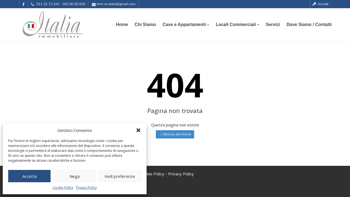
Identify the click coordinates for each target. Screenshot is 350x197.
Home (122, 24)
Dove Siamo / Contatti (309, 24)
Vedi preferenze (119, 176)
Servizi (273, 24)
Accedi (320, 4)
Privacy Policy (86, 187)
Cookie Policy (62, 187)
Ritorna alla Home (175, 134)
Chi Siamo (145, 24)
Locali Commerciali (237, 24)
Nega (74, 176)
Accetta (29, 176)
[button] (138, 130)
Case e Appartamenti (185, 24)
